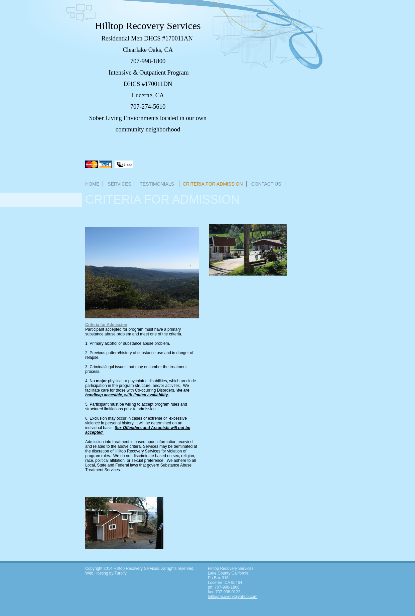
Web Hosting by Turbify (106, 573)
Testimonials (157, 184)
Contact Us (266, 184)
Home (92, 184)
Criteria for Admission (213, 184)
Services (119, 184)
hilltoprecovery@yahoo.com (232, 596)
